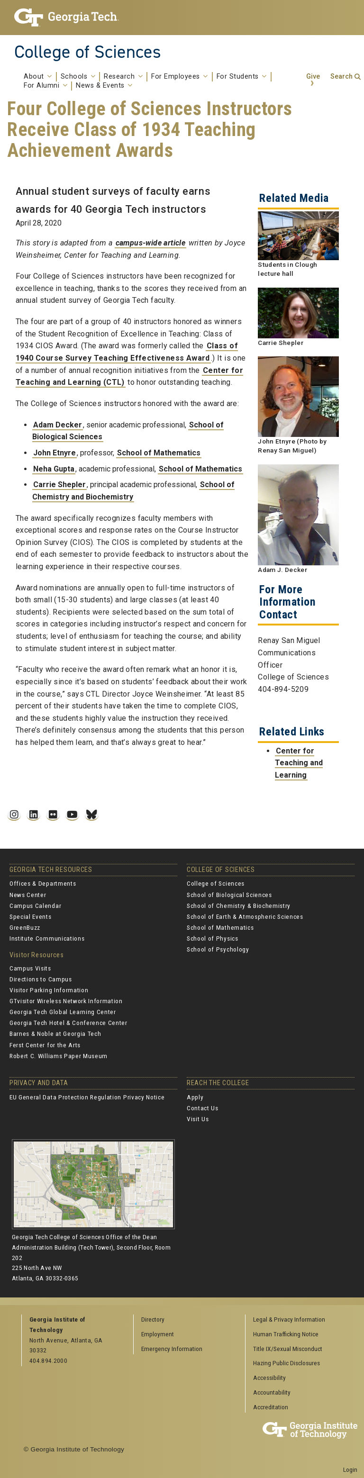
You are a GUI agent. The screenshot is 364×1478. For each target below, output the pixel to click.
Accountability (272, 1392)
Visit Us (198, 1119)
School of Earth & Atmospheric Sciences (245, 916)
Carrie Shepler (59, 484)
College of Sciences (87, 52)
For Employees (179, 76)
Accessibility (269, 1377)
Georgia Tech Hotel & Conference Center (68, 1022)
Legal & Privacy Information (289, 1319)
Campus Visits (30, 968)
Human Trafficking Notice (285, 1334)
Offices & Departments (42, 883)
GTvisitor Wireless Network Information (66, 1001)
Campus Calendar (35, 905)
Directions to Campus (40, 979)
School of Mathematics (158, 452)
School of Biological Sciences (229, 894)
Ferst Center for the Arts (45, 1045)
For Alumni (45, 85)
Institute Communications (46, 938)
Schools (78, 76)
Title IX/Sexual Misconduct (287, 1348)
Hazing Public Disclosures (286, 1363)
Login (350, 1469)
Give (313, 77)
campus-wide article (151, 242)
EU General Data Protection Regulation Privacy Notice (86, 1097)
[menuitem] (298, 1320)
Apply (195, 1097)
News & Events (104, 85)
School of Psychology (218, 949)
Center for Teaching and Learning (299, 763)
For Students (242, 76)
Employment (157, 1334)
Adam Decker (57, 424)
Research (123, 76)
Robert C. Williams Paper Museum (58, 1056)
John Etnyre (54, 452)
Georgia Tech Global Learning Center (62, 1012)
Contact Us (202, 1108)
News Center (27, 894)
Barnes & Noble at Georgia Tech (55, 1033)
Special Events (30, 916)
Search (341, 77)
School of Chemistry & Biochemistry (239, 905)
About (38, 76)
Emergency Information (171, 1348)
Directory (152, 1319)
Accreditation (270, 1407)
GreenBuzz (24, 927)
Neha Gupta (53, 468)
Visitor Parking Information (48, 990)
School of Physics (212, 938)
